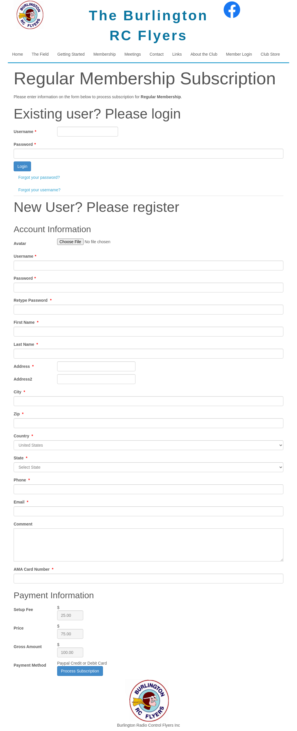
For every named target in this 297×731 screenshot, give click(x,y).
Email (21, 502)
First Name (26, 322)
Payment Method (30, 665)
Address (24, 366)
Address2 (23, 379)
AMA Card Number (33, 569)
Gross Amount (28, 646)
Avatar (20, 243)
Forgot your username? (39, 190)
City (19, 392)
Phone (22, 480)
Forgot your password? (39, 177)
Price (18, 628)
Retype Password (33, 300)
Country (23, 436)
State (20, 458)
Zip (18, 414)
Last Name (26, 344)
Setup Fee (23, 609)
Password (25, 144)
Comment (23, 524)
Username (25, 131)
